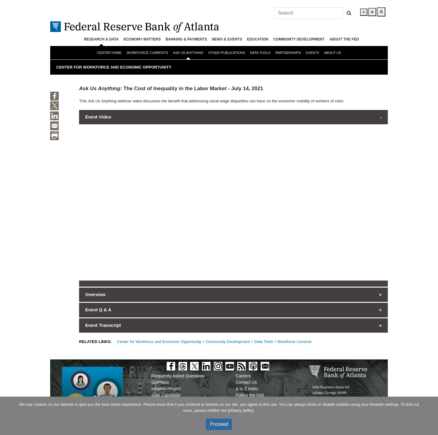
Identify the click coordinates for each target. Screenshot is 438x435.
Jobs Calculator (166, 395)
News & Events (227, 39)
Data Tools (260, 53)
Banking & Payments (186, 39)
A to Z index (247, 388)
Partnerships (288, 53)
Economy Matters (142, 39)
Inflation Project (166, 388)
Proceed (219, 424)
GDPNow (160, 382)
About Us (332, 53)
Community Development (298, 39)
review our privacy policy (230, 410)
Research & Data (101, 39)
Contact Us (246, 382)
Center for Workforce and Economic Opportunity (114, 67)
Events (312, 53)
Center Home (109, 53)
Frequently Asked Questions (178, 375)
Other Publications (226, 53)
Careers (243, 375)
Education (257, 39)
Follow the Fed (250, 395)
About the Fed (344, 39)
